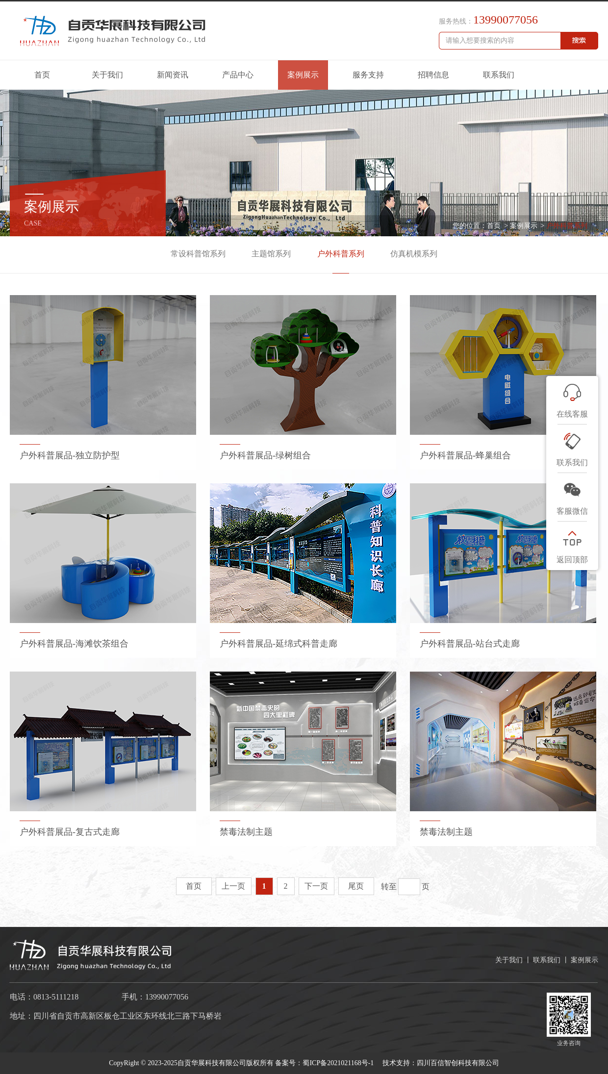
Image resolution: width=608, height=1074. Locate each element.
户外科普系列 (566, 225)
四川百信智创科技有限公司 (458, 1063)
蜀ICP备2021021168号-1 (339, 1063)
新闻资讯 (172, 75)
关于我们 (107, 75)
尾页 (356, 886)
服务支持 (368, 75)
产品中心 (237, 75)
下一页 (316, 886)
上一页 (233, 886)
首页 (42, 75)
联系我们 (498, 75)
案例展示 (303, 75)
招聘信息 (433, 75)
